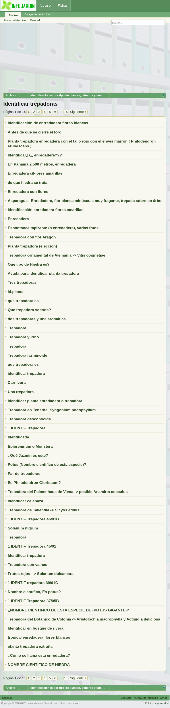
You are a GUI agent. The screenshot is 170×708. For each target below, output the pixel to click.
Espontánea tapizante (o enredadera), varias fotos (53, 228)
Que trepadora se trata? (29, 310)
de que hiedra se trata (27, 182)
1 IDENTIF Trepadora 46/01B (33, 519)
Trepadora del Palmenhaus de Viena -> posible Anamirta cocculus (68, 491)
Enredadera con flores (28, 191)
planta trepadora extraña (30, 646)
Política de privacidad (156, 703)
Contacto (126, 698)
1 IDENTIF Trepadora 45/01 (32, 546)
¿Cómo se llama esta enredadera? (39, 655)
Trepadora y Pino (23, 337)
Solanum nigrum (23, 528)
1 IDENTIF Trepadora (26, 428)
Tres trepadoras (22, 282)
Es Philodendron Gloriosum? (34, 482)
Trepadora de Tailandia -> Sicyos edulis (43, 510)
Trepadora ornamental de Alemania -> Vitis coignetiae (56, 255)
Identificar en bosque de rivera (35, 628)
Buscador (36, 20)
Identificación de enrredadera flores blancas (48, 123)
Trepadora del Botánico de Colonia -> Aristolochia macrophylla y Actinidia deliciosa (84, 619)
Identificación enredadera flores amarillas (45, 209)
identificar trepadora (26, 373)
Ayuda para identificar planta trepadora (43, 273)
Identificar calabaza (25, 501)
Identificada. (19, 437)
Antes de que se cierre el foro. (35, 132)
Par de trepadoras (24, 473)
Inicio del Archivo (15, 20)
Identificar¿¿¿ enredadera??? (35, 155)
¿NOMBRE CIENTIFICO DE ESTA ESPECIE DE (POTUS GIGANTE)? (68, 610)
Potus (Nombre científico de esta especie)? (47, 464)
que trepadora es (23, 301)
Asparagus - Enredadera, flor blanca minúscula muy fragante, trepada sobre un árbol (85, 200)
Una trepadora (21, 392)
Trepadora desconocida (29, 419)
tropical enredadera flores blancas (39, 637)
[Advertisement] (84, 59)
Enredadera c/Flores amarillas (35, 173)
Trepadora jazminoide (27, 355)
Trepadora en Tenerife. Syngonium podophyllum (52, 410)
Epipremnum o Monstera (30, 446)
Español (7, 698)
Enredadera (18, 219)
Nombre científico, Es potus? (34, 592)
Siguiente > (78, 112)
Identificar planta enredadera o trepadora (45, 401)
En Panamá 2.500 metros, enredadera (42, 164)
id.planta (15, 291)
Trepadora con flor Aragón (32, 237)
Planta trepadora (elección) (32, 246)
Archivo (13, 15)
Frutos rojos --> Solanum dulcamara (40, 573)
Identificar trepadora (26, 555)
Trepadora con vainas (27, 564)
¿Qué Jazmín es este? (28, 455)
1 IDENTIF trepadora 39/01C (33, 582)
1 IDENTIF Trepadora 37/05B (33, 601)
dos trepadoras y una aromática (37, 319)
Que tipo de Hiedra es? (29, 264)
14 (66, 112)
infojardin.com (35, 703)
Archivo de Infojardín (146, 698)
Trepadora (17, 328)
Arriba (163, 698)
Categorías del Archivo (38, 14)
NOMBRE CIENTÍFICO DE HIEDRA (39, 664)
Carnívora (17, 382)
